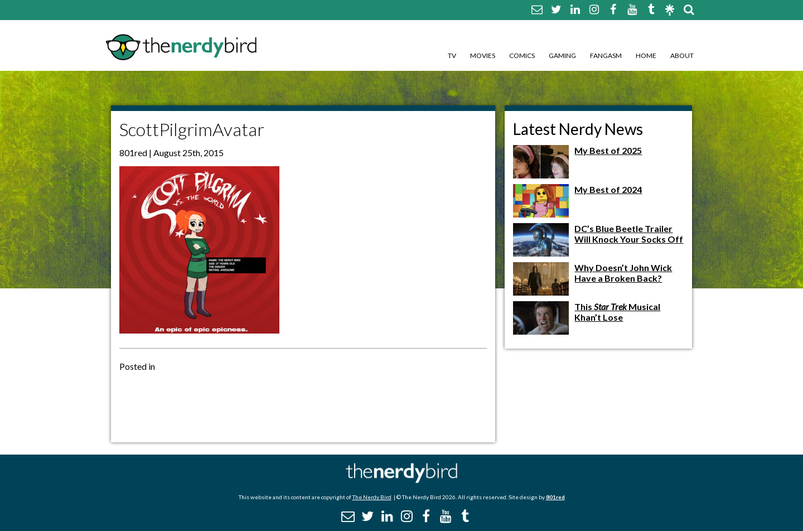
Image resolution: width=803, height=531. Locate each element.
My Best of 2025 (608, 150)
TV (452, 55)
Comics (522, 55)
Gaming (562, 55)
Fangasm (606, 55)
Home (646, 55)
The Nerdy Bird (371, 497)
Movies (482, 55)
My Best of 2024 (608, 189)
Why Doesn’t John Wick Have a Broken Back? (623, 272)
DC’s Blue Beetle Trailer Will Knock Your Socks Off (628, 233)
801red (555, 497)
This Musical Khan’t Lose (617, 311)
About (682, 55)
